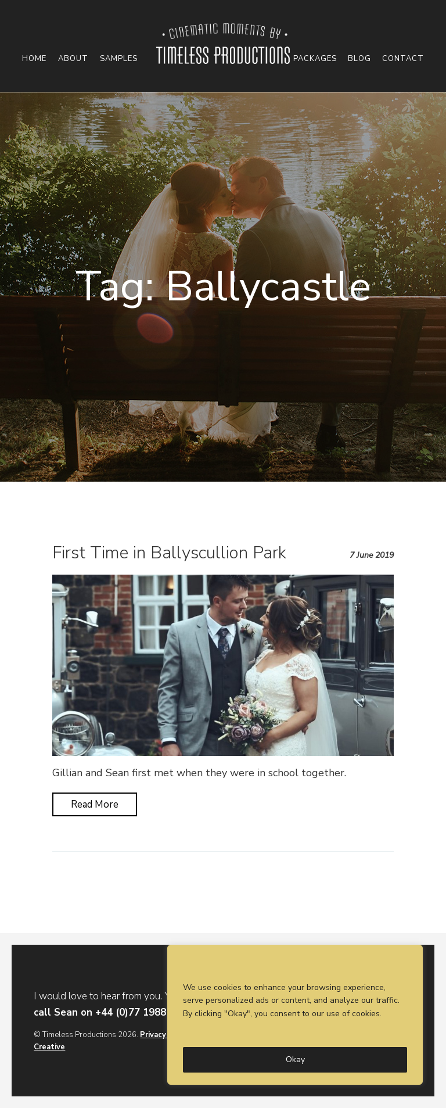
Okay (295, 1059)
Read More (94, 804)
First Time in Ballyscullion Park (169, 553)
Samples (119, 59)
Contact (403, 59)
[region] (295, 1015)
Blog (359, 59)
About (73, 59)
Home (34, 59)
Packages (315, 59)
